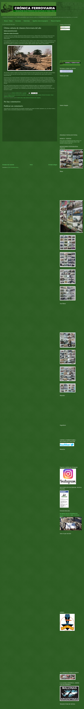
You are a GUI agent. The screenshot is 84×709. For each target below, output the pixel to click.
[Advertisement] (29, 152)
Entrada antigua (52, 164)
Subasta (39, 94)
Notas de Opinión (55, 21)
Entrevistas (27, 21)
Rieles (36, 94)
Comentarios (64, 29)
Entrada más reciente (8, 164)
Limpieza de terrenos (31, 94)
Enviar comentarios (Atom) (13, 167)
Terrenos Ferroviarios (46, 94)
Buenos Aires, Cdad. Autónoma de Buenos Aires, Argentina (29, 97)
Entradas (63, 27)
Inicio (31, 164)
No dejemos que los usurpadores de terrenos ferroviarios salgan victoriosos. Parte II (69, 515)
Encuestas (18, 21)
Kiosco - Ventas (8, 21)
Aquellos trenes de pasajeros (40, 21)
